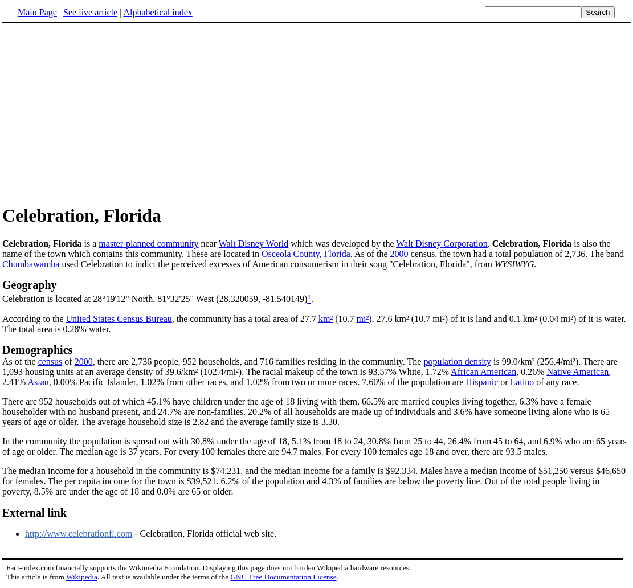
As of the (20, 361)
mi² (363, 319)
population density (457, 361)
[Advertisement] (98, 113)
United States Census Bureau (119, 319)
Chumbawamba (30, 264)
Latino (522, 382)
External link (34, 513)
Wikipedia (81, 577)
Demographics (37, 350)
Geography (29, 285)
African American (483, 372)
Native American (577, 372)
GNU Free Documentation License (283, 577)
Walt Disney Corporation (441, 243)
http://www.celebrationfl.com (78, 533)
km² (325, 319)
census (50, 361)
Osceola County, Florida (306, 254)
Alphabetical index (157, 12)
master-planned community (148, 243)
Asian (37, 382)
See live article (90, 12)
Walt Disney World (253, 243)
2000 (399, 254)
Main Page (37, 12)
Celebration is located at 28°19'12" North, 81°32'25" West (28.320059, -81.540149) (154, 299)
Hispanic (481, 382)
